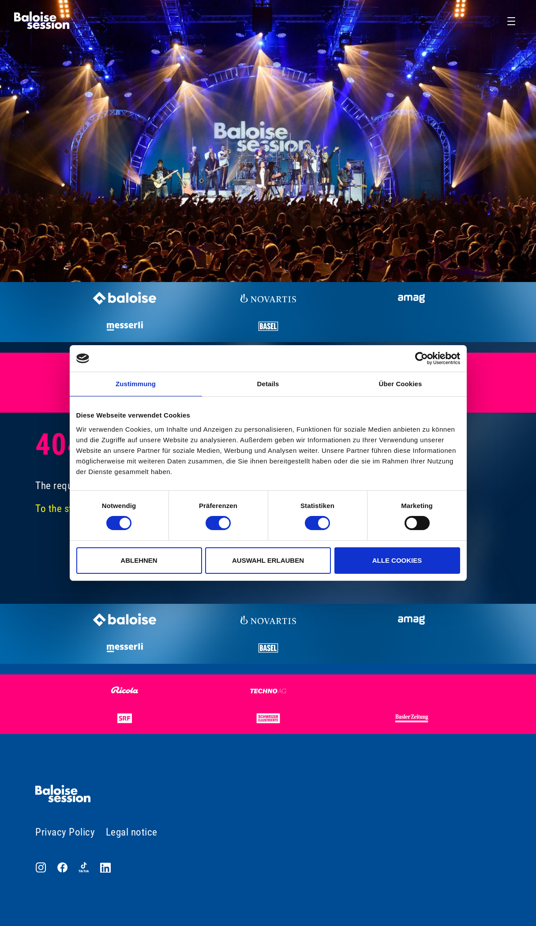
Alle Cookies (397, 560)
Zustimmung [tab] (136, 384)
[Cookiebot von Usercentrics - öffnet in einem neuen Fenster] (421, 358)
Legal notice (131, 832)
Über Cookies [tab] (400, 384)
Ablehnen (138, 560)
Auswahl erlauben (268, 560)
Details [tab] (268, 384)
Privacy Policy (65, 832)
